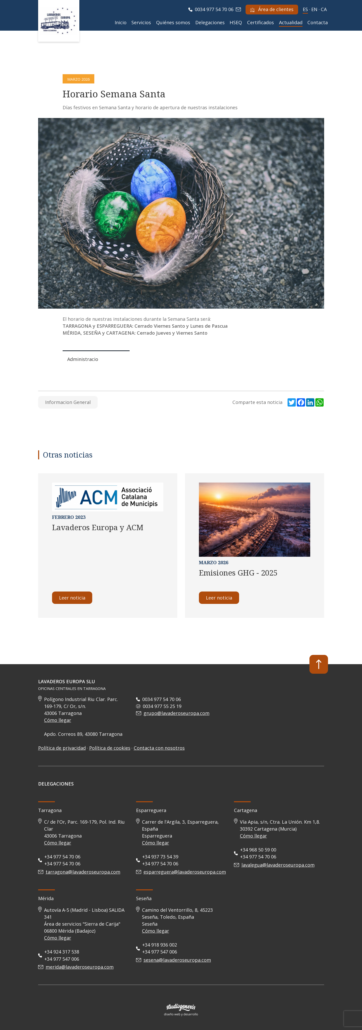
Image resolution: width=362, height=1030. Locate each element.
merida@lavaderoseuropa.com (80, 967)
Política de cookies (109, 748)
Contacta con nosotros (159, 748)
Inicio (121, 22)
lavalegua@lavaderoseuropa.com (278, 865)
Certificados (260, 22)
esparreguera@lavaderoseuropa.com (185, 872)
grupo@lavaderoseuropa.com (176, 713)
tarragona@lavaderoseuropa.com (83, 872)
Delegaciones (210, 22)
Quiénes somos (173, 22)
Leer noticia (72, 598)
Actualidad (290, 22)
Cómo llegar (57, 720)
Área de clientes (271, 9)
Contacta (317, 22)
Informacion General (68, 402)
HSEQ (236, 22)
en (314, 9)
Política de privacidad (62, 748)
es (305, 9)
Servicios (141, 22)
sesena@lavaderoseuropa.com (177, 960)
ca (324, 9)
